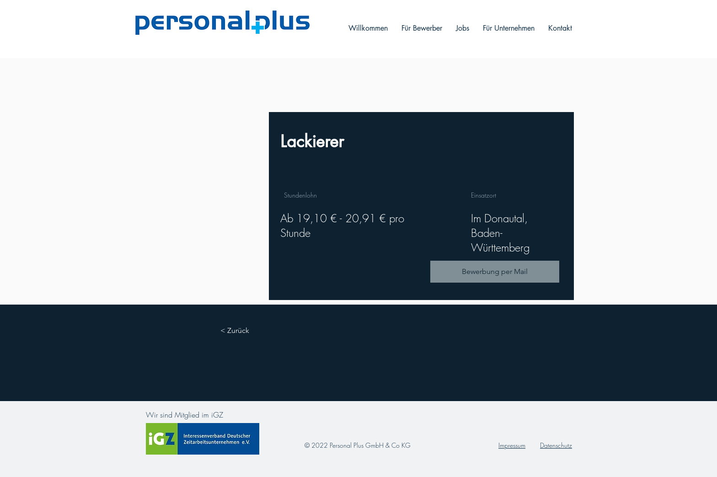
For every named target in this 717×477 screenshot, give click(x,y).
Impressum (511, 445)
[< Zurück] (245, 331)
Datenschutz (556, 445)
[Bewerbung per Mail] (494, 272)
